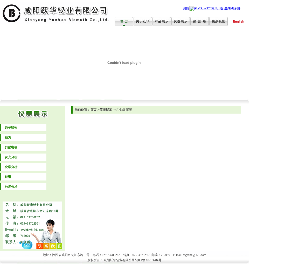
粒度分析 (11, 187)
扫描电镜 (11, 147)
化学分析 (11, 167)
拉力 (8, 137)
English (238, 21)
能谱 (8, 177)
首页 (93, 110)
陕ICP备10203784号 (148, 260)
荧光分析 (11, 157)
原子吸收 (11, 127)
